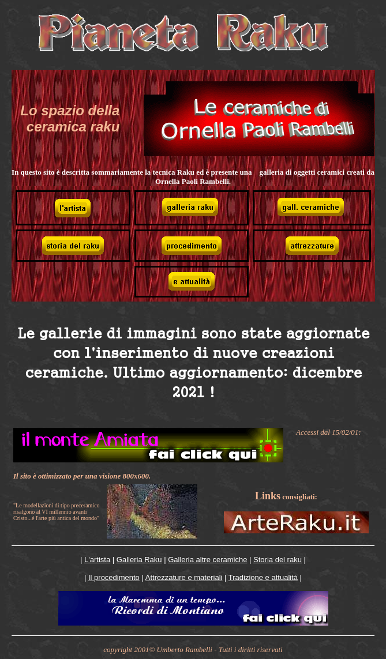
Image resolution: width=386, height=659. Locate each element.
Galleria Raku (139, 559)
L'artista (97, 559)
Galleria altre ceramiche (207, 559)
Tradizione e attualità (263, 577)
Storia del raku (277, 559)
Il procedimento (114, 577)
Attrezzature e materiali (184, 577)
